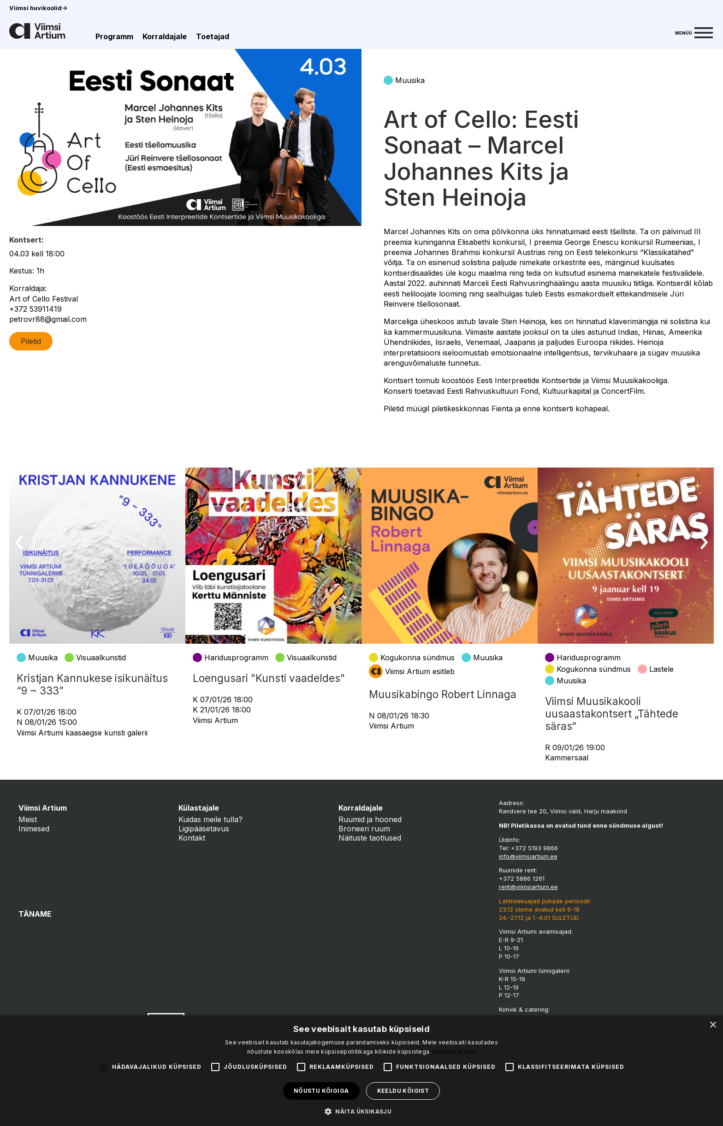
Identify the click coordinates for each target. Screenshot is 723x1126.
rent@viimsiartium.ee (528, 886)
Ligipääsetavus (203, 828)
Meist (27, 819)
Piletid (31, 341)
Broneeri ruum (364, 828)
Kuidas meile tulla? (210, 819)
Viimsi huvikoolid (38, 8)
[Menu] (694, 31)
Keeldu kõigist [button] (403, 1090)
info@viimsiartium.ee (528, 856)
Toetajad (212, 36)
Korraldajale (164, 36)
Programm (114, 36)
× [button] (712, 1025)
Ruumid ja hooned (370, 819)
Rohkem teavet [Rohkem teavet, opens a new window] (454, 1051)
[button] (361, 1111)
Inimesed (33, 828)
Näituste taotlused (369, 837)
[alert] (361, 1070)
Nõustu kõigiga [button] (321, 1090)
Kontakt (191, 837)
